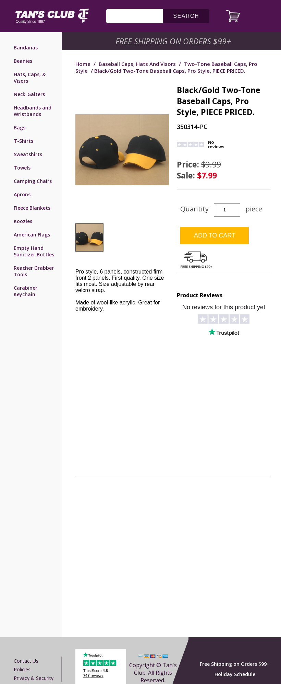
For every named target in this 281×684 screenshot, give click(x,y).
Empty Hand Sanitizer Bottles (34, 251)
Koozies (23, 221)
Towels (22, 167)
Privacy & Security (33, 678)
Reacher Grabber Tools (34, 271)
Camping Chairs (33, 181)
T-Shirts (23, 141)
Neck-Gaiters (29, 94)
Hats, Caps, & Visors (30, 77)
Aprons (22, 194)
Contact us (26, 661)
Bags (19, 127)
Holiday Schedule (235, 674)
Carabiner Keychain (25, 291)
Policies (22, 669)
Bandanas (26, 47)
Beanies (23, 61)
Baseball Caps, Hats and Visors (137, 63)
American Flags (32, 234)
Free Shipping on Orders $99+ (235, 664)
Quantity (194, 208)
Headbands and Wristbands (32, 110)
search (186, 16)
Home (82, 63)
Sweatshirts (28, 154)
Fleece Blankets (32, 208)
